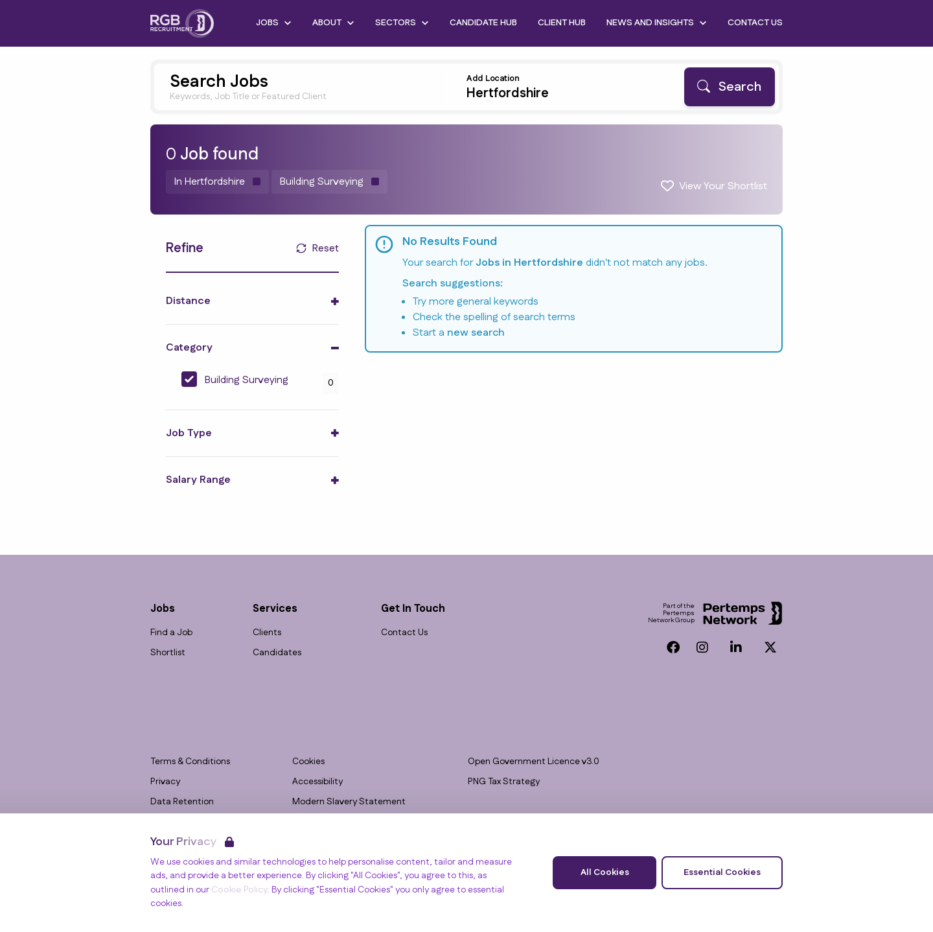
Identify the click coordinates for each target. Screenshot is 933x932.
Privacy (165, 782)
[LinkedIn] (736, 647)
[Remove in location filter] (217, 182)
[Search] (729, 86)
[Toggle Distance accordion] (252, 301)
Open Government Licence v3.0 (533, 762)
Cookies (308, 762)
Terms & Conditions (190, 762)
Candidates (277, 653)
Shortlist (167, 653)
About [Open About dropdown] (333, 22)
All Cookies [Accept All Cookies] (605, 872)
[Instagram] (702, 647)
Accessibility (317, 782)
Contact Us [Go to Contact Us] (755, 22)
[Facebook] (673, 647)
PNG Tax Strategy (504, 782)
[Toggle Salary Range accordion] (252, 480)
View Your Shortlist (723, 186)
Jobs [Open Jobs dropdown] (274, 22)
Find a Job (171, 633)
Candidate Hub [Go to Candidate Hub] (483, 22)
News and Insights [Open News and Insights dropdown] (656, 22)
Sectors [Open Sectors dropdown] (402, 22)
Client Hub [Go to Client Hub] (562, 22)
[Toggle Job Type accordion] (252, 433)
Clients (267, 633)
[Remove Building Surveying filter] (329, 182)
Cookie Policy (239, 889)
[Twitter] (770, 647)
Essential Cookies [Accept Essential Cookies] (722, 872)
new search (476, 332)
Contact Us (404, 633)
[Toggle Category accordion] (252, 348)
